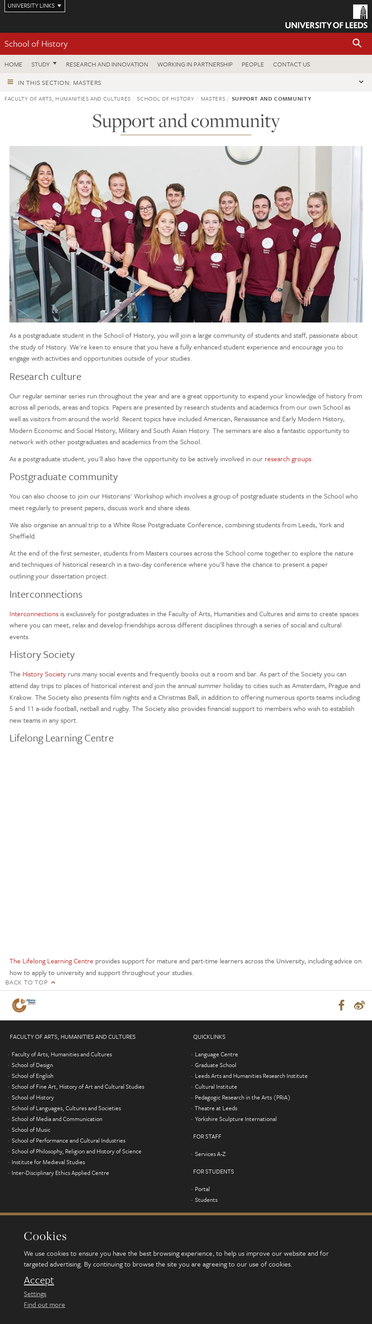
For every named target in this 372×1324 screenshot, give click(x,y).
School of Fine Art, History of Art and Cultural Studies (78, 1086)
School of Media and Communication (57, 1118)
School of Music (31, 1129)
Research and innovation (107, 64)
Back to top (26, 982)
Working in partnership (195, 64)
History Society (44, 674)
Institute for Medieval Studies (48, 1161)
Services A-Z (210, 1153)
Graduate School (215, 1064)
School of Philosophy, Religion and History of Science (77, 1151)
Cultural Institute (216, 1086)
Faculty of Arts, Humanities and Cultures (67, 98)
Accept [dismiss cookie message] (39, 1280)
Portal (202, 1188)
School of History (35, 43)
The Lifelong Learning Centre (51, 961)
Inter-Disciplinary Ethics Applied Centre (60, 1172)
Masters (213, 98)
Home (13, 64)
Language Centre (216, 1054)
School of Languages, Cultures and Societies (66, 1107)
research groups (288, 458)
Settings (35, 1293)
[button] (357, 44)
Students (206, 1199)
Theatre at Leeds (216, 1107)
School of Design (32, 1064)
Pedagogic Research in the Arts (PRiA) (243, 1097)
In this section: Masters (60, 82)
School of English (32, 1075)
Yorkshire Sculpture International (236, 1118)
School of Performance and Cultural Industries (68, 1140)
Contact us (291, 64)
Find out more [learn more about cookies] (44, 1304)
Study (40, 64)
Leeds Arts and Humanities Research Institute (251, 1075)
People (253, 64)
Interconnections (33, 613)
